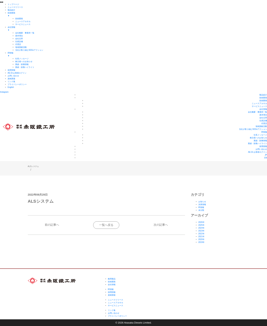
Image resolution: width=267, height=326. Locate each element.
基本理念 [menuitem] (19, 36)
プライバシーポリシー (117, 316)
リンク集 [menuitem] (11, 81)
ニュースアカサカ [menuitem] (22, 21)
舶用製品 (111, 279)
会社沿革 (263, 118)
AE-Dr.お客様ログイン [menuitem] (17, 73)
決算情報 (202, 204)
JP (266, 155)
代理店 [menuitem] (18, 44)
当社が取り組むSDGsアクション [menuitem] (29, 50)
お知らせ (202, 202)
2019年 (201, 242)
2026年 (201, 222)
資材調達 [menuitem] (11, 79)
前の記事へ (52, 224)
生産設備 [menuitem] (19, 41)
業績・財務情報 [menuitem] (22, 64)
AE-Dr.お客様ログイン (257, 152)
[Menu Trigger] (1, 2)
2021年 (201, 236)
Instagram (4, 92)
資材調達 (111, 295)
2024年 (201, 228)
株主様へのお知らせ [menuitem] (23, 61)
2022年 (201, 234)
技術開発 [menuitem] (137, 14)
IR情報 (264, 132)
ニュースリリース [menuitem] (15, 7)
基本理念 (263, 115)
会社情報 (263, 109)
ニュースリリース (115, 300)
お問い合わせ (261, 149)
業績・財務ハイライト (257, 143)
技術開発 (263, 98)
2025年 (201, 225)
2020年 (201, 239)
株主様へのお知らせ (258, 138)
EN (265, 158)
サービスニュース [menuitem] (22, 24)
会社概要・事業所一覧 (257, 112)
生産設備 (263, 121)
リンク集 (111, 310)
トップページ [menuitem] (13, 4)
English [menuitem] (11, 87)
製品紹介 (263, 95)
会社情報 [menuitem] (137, 28)
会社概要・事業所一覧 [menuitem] (24, 33)
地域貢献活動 (261, 126)
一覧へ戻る (106, 224)
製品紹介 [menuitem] (11, 10)
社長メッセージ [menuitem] (22, 59)
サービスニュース (259, 106)
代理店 (264, 123)
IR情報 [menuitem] (137, 54)
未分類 (201, 210)
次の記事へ (161, 224)
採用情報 (263, 146)
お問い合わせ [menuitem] (13, 76)
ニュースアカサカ (259, 103)
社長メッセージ (260, 135)
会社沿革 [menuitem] (19, 39)
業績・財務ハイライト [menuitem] (24, 67)
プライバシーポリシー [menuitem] (17, 84)
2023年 (201, 231)
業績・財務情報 (260, 141)
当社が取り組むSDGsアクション (253, 129)
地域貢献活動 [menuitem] (21, 47)
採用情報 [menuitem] (11, 70)
